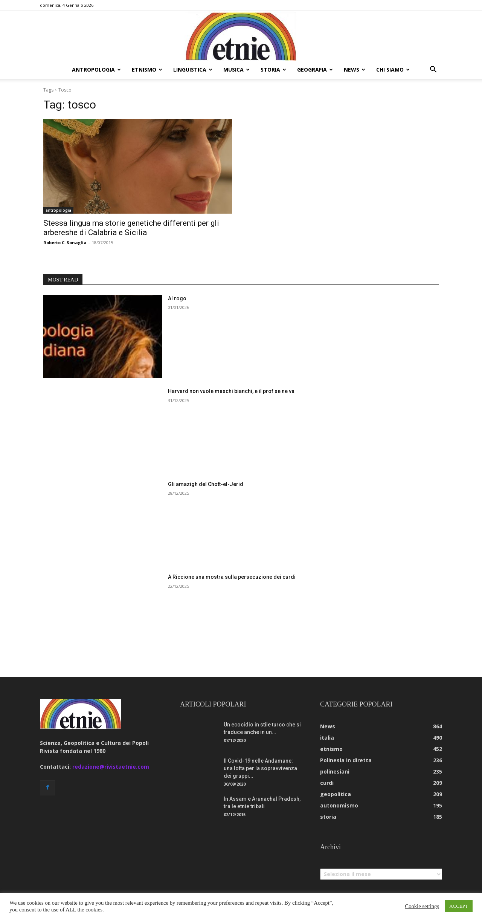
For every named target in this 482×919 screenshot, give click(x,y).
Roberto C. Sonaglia (65, 242)
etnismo (147, 69)
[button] (433, 70)
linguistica (192, 69)
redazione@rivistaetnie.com (110, 766)
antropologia (96, 69)
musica (236, 69)
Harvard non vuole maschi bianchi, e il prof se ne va (231, 391)
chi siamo (393, 69)
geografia (315, 69)
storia (273, 69)
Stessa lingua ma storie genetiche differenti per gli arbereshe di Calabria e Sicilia (131, 228)
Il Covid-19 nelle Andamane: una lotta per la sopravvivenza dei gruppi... (260, 768)
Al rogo (177, 298)
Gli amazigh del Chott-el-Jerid (205, 484)
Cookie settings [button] (422, 906)
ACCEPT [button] (458, 906)
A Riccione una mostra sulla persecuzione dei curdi (232, 577)
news (354, 69)
